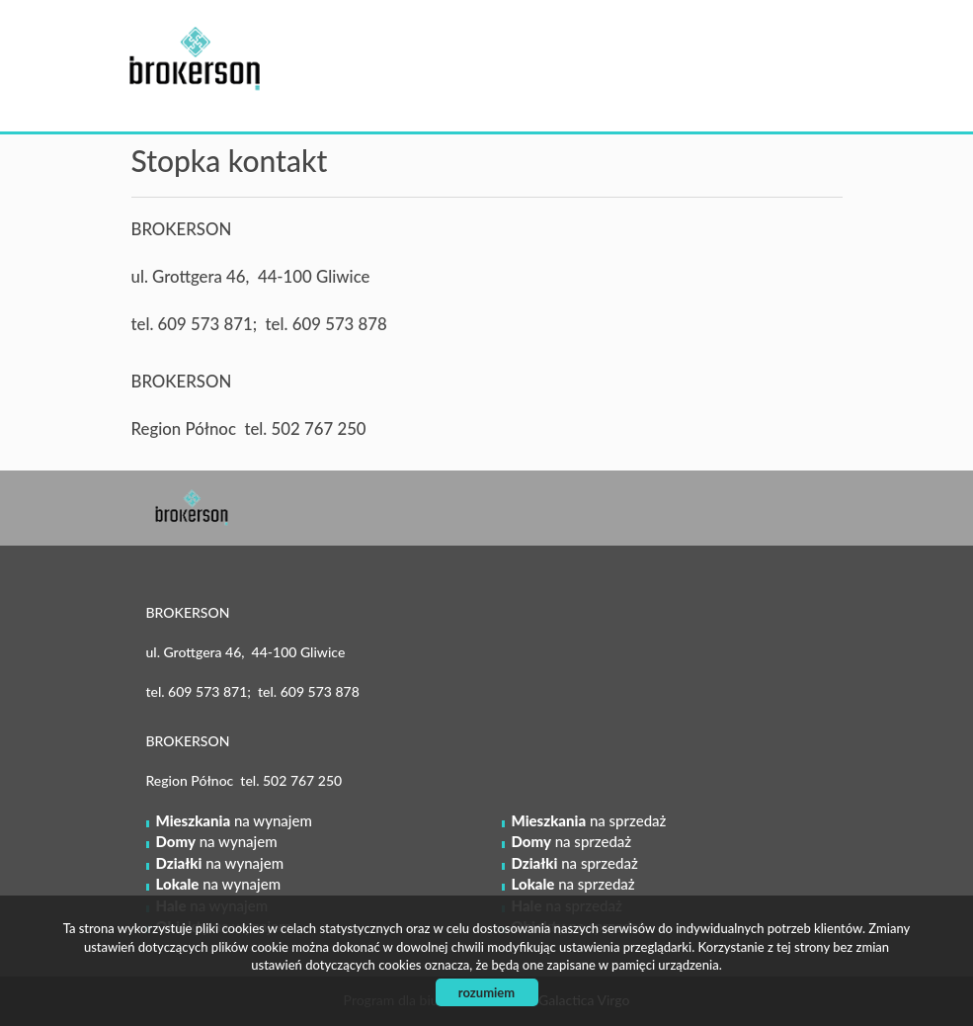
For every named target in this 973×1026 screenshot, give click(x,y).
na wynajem (234, 820)
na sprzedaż (589, 820)
